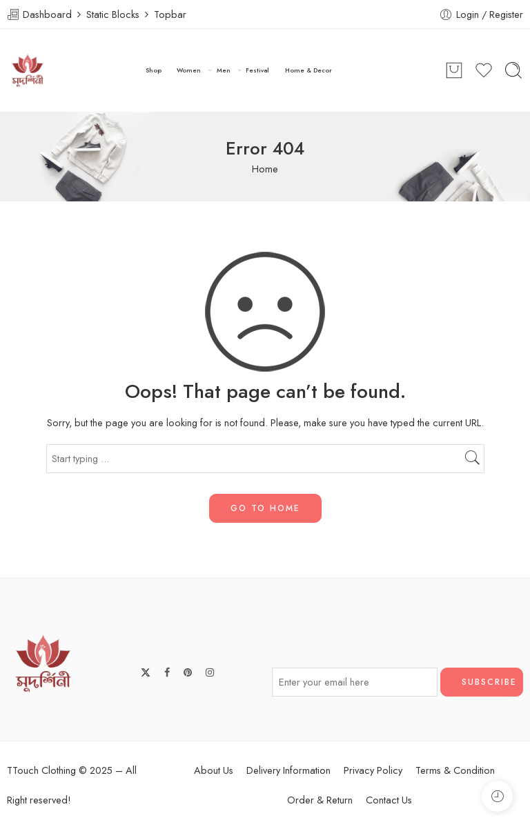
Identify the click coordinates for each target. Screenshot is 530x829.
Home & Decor (308, 70)
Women (189, 70)
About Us (213, 770)
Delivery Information (288, 770)
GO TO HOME (265, 508)
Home (265, 168)
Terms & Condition (455, 770)
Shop (153, 70)
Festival (257, 70)
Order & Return (320, 799)
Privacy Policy (373, 770)
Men (223, 70)
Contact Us (389, 799)
